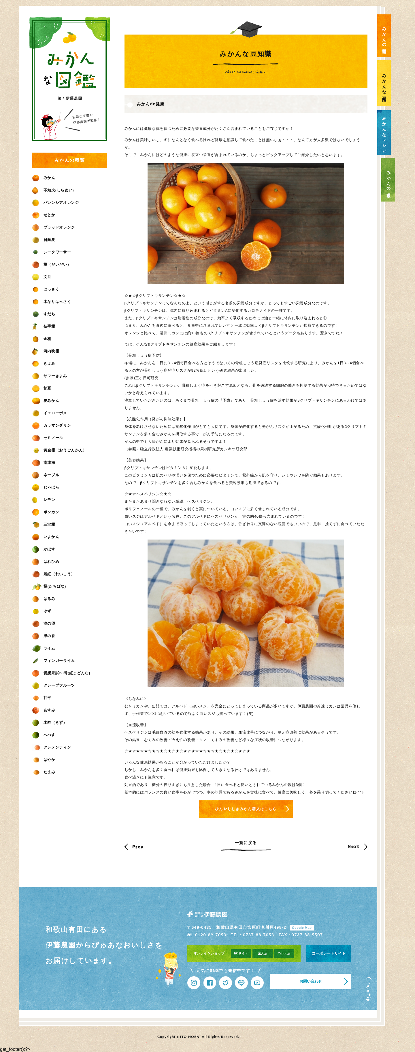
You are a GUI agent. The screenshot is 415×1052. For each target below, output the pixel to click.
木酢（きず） (49, 722)
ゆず (42, 611)
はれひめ (45, 561)
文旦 (42, 277)
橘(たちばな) (49, 586)
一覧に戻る (246, 842)
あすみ (43, 710)
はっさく (45, 289)
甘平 (42, 698)
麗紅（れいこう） (53, 574)
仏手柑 (43, 326)
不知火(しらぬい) (53, 190)
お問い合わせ (310, 981)
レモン (43, 499)
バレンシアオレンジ (55, 202)
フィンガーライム (53, 660)
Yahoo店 (284, 953)
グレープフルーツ (53, 685)
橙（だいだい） (51, 264)
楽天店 (262, 953)
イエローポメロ (51, 413)
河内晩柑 (45, 351)
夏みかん (45, 400)
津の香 (43, 636)
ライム (43, 648)
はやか (43, 759)
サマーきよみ (49, 376)
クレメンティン (51, 747)
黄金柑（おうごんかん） (59, 450)
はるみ (43, 599)
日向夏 (43, 240)
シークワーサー (51, 252)
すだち (43, 314)
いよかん (45, 537)
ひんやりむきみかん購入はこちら (246, 809)
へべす (43, 735)
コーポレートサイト (329, 953)
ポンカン (45, 512)
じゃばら (45, 487)
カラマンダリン (51, 425)
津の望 (43, 623)
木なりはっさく (51, 301)
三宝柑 (43, 524)
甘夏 (42, 388)
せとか (43, 215)
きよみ (43, 363)
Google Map (302, 927)
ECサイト (241, 953)
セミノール (47, 438)
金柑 (42, 339)
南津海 (43, 462)
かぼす (43, 549)
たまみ (43, 772)
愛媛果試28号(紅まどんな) (61, 673)
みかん (43, 178)
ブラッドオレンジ (53, 227)
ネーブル (45, 475)
